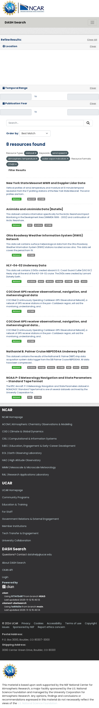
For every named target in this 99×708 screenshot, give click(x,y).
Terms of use (73, 623)
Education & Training (14, 504)
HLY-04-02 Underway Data (26, 265)
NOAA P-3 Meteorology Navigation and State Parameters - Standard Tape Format (49, 379)
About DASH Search (14, 562)
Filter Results (17, 170)
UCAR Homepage (12, 490)
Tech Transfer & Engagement (20, 533)
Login (5, 577)
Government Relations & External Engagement (30, 519)
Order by (12, 133)
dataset (16, 199)
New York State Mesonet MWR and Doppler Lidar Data (45, 183)
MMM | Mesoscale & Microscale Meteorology (29, 467)
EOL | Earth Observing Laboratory (22, 453)
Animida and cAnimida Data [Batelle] (34, 209)
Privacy (26, 623)
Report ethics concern (51, 627)
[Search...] (45, 123)
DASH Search (15, 22)
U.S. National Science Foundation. (38, 703)
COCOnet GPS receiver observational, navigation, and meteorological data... (46, 323)
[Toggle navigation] (92, 22)
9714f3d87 (17, 596)
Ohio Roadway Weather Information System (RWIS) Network (44, 237)
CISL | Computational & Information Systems (29, 438)
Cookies (38, 623)
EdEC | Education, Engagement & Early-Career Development (38, 446)
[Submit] (88, 123)
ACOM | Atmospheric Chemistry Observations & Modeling (37, 424)
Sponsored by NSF (23, 627)
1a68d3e (16, 606)
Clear (93, 46)
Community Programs (15, 497)
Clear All (92, 39)
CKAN (8, 586)
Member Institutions (14, 526)
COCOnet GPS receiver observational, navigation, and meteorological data (46, 293)
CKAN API (7, 570)
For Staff (7, 511)
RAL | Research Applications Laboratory (25, 474)
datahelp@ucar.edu (40, 554)
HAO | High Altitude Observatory (21, 460)
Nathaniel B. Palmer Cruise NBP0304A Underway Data (46, 351)
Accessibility (54, 623)
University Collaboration (16, 540)
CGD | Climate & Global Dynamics (22, 431)
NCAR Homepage (12, 417)
